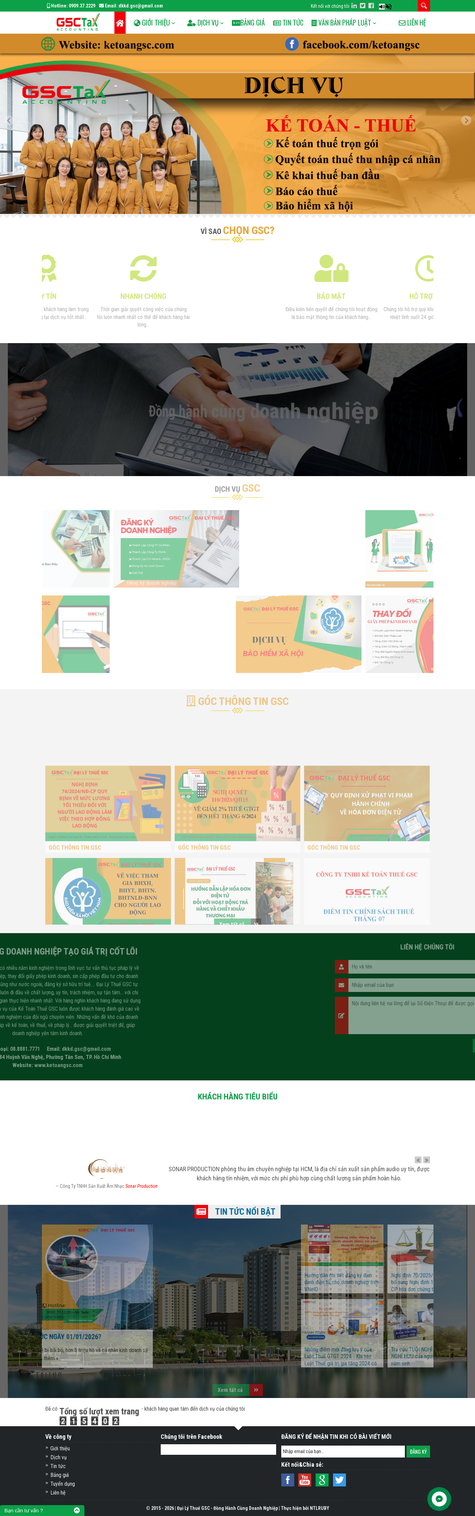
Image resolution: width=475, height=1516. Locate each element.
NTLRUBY (319, 1508)
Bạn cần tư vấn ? (23, 1510)
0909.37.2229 (82, 6)
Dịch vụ (58, 1457)
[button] (12, 124)
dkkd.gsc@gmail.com (140, 6)
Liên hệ (412, 44)
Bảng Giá (257, 22)
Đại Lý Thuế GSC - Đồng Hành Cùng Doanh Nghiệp (227, 1508)
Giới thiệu (60, 1448)
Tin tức (299, 22)
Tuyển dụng (62, 1484)
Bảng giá (59, 1475)
